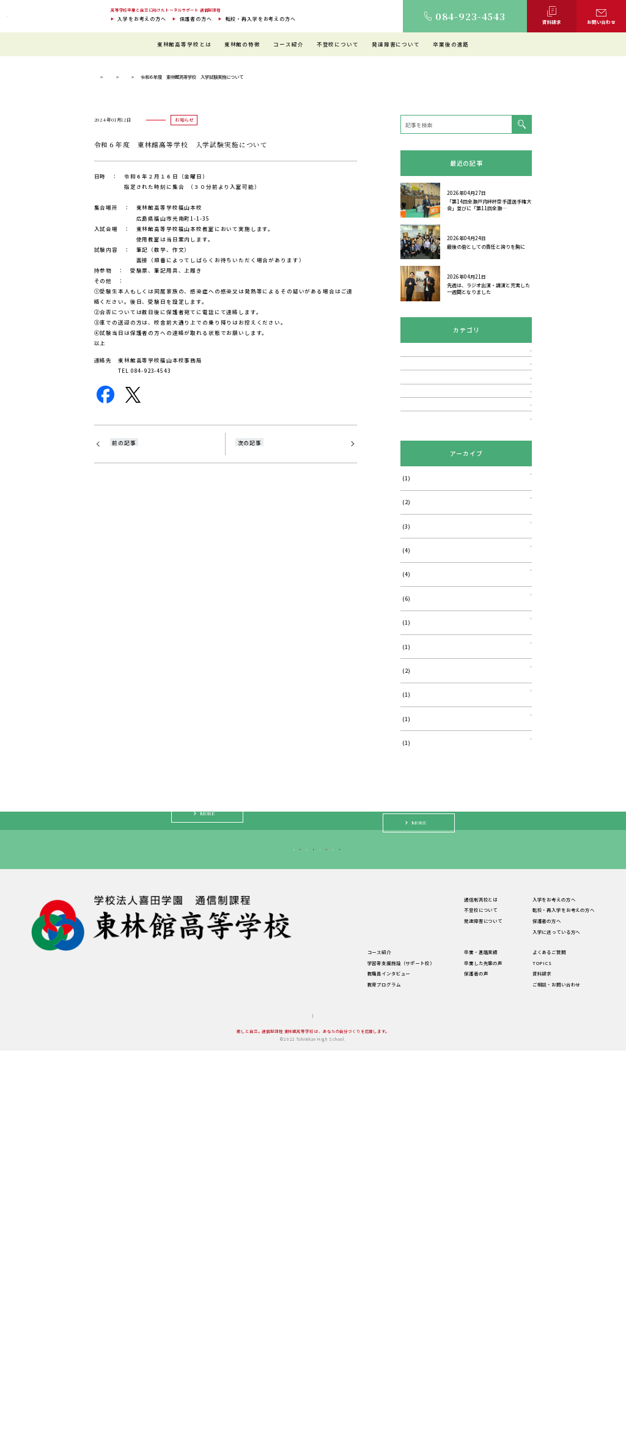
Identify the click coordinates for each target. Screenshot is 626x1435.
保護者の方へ (196, 18)
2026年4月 (414, 725)
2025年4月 (414, 846)
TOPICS (183, 266)
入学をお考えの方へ (141, 18)
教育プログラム (316, 1368)
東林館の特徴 (242, 44)
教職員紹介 (212, 1326)
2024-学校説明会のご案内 (270, 644)
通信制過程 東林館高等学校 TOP (127, 266)
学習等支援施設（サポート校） (332, 1347)
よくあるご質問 (549, 1336)
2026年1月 (414, 749)
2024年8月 (414, 870)
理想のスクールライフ (323, 1305)
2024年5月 (414, 918)
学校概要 (210, 1359)
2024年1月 (414, 942)
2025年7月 (414, 774)
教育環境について (318, 1294)
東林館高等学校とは (184, 44)
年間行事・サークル (222, 1337)
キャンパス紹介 (217, 1316)
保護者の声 (442, 1357)
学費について (215, 1348)
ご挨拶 (208, 1294)
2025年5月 (414, 821)
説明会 (408, 590)
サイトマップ (282, 1400)
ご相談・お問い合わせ (556, 1368)
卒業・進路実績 (446, 1336)
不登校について (338, 44)
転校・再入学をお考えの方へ (261, 18)
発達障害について (396, 44)
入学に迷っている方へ (448, 1225)
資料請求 (541, 1357)
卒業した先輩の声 (449, 1347)
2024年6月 (414, 893)
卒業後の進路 (451, 44)
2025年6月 (414, 798)
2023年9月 (414, 990)
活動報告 (411, 661)
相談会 (408, 614)
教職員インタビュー (320, 1357)
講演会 (408, 567)
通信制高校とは (446, 1283)
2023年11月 (416, 966)
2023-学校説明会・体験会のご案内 (157, 644)
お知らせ (215, 266)
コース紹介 (288, 44)
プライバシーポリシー (334, 1400)
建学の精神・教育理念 (225, 1305)
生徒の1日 (310, 1316)
